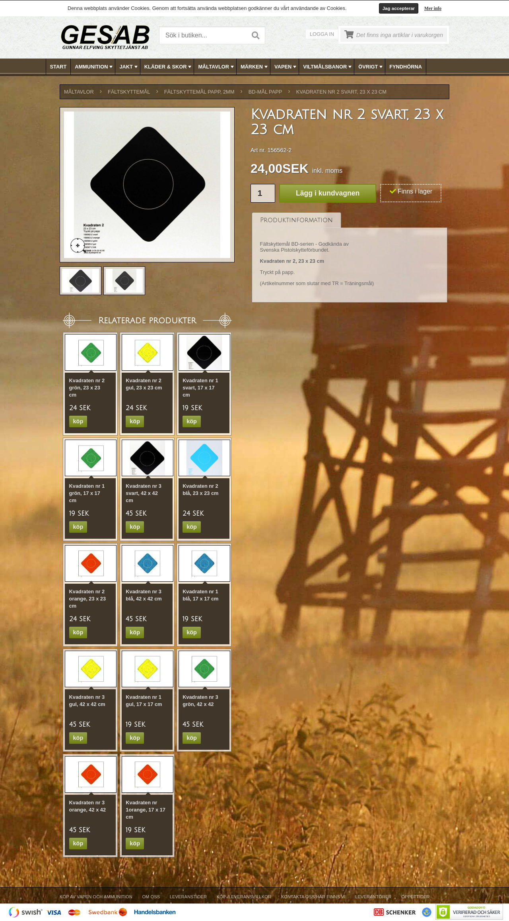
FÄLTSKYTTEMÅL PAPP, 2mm (199, 92)
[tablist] (349, 258)
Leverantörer (373, 896)
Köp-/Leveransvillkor (244, 896)
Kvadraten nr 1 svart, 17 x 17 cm (200, 387)
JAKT (129, 67)
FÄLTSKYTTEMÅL (129, 92)
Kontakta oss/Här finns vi (313, 896)
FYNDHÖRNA (405, 67)
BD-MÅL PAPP (265, 92)
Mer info (432, 8)
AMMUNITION (94, 67)
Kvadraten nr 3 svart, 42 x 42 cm (143, 493)
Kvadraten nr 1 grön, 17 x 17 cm (87, 493)
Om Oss (151, 896)
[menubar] (255, 67)
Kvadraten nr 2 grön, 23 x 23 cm (87, 387)
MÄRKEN (255, 67)
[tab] (296, 220)
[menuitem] (58, 67)
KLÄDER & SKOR (168, 67)
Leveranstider (188, 896)
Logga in (322, 34)
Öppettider (415, 896)
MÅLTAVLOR (216, 67)
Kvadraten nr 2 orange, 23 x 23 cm (87, 599)
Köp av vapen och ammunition (96, 896)
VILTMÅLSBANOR (328, 67)
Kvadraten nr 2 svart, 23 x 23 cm (341, 92)
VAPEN (286, 67)
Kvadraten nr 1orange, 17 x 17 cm (145, 810)
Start (58, 67)
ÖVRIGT (371, 67)
